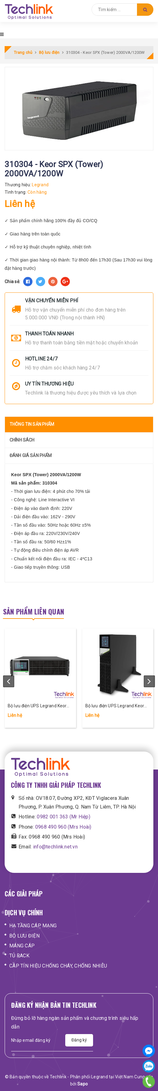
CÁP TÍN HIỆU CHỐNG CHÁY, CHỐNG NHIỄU (58, 966)
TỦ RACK (19, 956)
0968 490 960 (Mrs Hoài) (63, 827)
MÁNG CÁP (22, 946)
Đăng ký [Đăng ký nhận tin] (79, 1039)
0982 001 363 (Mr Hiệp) (63, 817)
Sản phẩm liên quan (33, 611)
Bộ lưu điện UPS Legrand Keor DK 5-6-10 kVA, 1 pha (114, 706)
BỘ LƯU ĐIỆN (24, 936)
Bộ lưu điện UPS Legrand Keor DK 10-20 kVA (37, 706)
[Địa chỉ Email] (38, 1040)
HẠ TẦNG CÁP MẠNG (33, 926)
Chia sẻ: (12, 281)
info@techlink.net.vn (55, 847)
